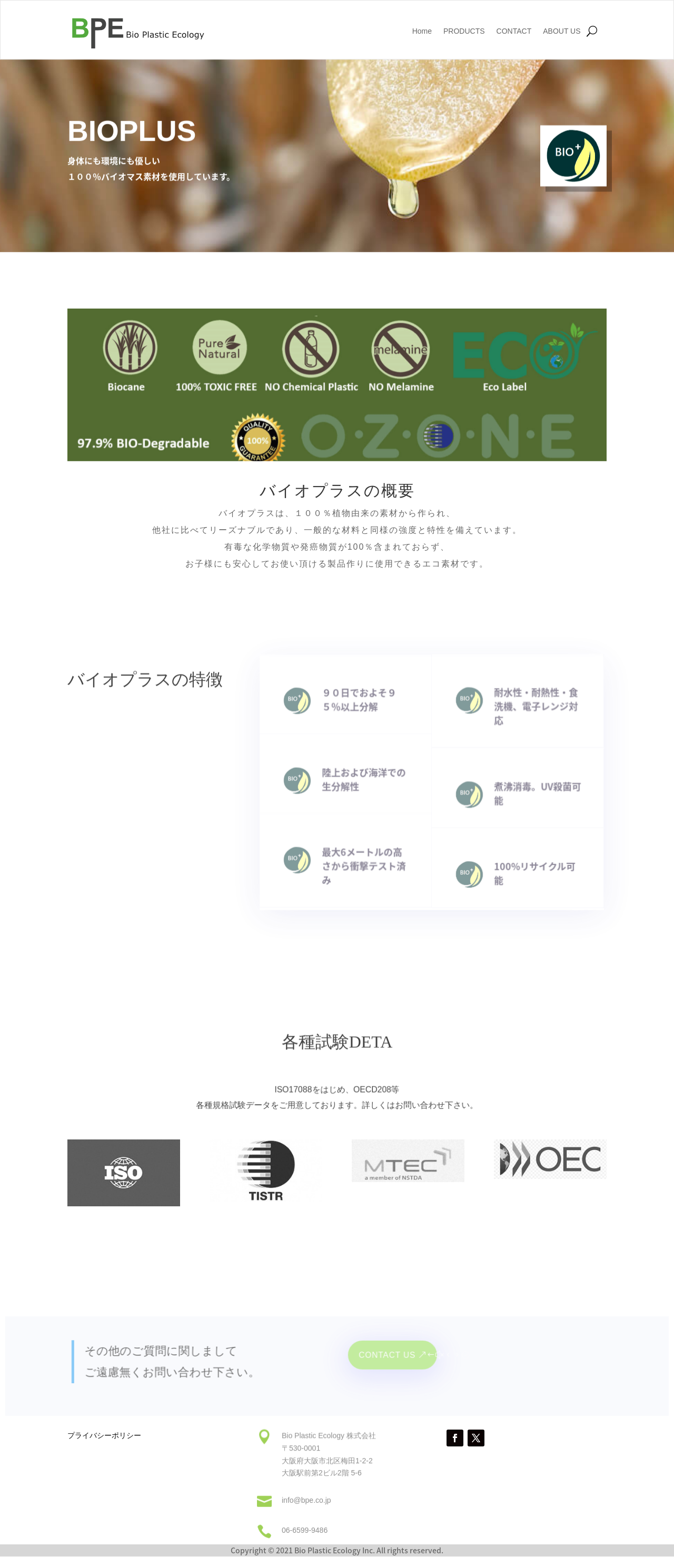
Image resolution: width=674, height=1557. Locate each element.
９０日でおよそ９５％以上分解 (362, 698)
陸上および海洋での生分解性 (366, 774)
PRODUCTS (464, 31)
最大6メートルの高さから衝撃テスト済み (366, 857)
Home (422, 31)
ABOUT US (561, 31)
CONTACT (514, 31)
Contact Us (388, 1358)
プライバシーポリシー (104, 1436)
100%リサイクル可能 (530, 864)
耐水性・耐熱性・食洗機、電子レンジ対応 (531, 703)
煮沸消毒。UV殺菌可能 (533, 788)
